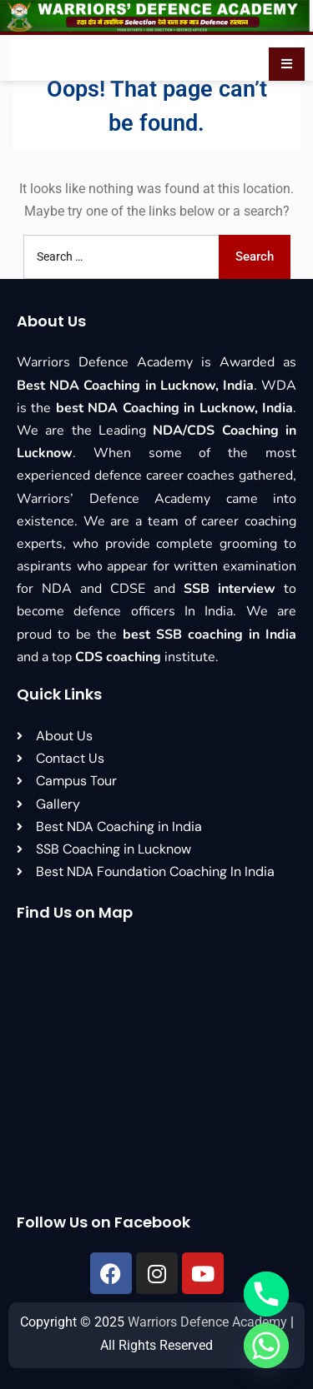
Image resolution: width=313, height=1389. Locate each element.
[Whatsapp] (266, 1345)
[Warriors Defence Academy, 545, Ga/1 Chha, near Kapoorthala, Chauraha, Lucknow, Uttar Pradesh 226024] (156, 1067)
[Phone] (266, 1294)
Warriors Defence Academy (207, 1322)
